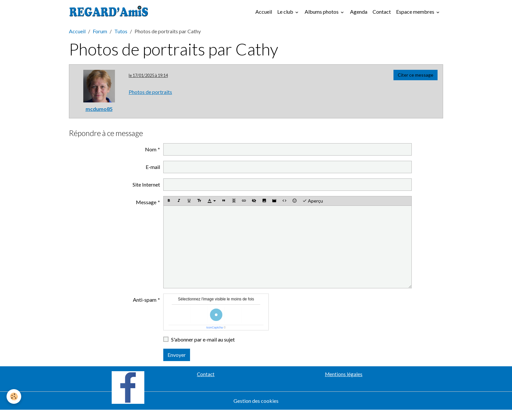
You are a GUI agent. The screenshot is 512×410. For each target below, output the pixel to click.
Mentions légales (343, 374)
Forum (100, 31)
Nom (150, 149)
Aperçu (312, 201)
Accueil (263, 11)
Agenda (358, 11)
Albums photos (322, 11)
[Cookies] (14, 396)
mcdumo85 (99, 109)
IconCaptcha (214, 327)
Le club (285, 11)
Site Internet (146, 184)
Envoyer (177, 355)
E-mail (153, 167)
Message (146, 202)
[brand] (110, 11)
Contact (382, 11)
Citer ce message (415, 75)
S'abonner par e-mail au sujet (203, 339)
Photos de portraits (150, 92)
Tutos (120, 31)
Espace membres (415, 11)
